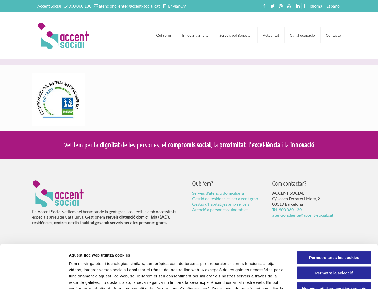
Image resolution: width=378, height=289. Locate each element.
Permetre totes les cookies (334, 219)
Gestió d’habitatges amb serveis (220, 204)
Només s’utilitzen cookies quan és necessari (334, 253)
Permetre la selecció (334, 235)
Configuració (294, 278)
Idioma (315, 5)
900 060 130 (80, 5)
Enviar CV (176, 5)
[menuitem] (333, 6)
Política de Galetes (100, 257)
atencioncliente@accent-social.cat (129, 5)
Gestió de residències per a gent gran (225, 198)
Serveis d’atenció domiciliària (218, 193)
